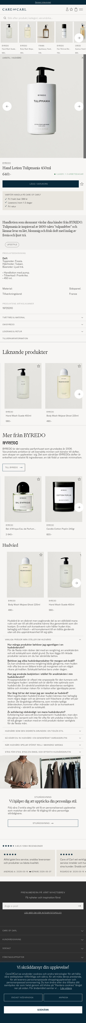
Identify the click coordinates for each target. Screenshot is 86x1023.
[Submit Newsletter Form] (79, 906)
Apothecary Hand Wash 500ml (45, 49)
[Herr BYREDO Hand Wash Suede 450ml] (9, 32)
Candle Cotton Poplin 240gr (61, 528)
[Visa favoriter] (71, 9)
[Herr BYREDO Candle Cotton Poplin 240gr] (63, 499)
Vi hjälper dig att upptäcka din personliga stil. (43, 801)
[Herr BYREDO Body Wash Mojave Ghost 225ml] (27, 32)
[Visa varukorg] (76, 10)
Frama (41, 46)
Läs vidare (66, 988)
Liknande (25, 352)
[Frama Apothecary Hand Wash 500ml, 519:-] (46, 38)
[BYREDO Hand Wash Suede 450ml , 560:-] (9, 38)
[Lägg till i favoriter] (37, 366)
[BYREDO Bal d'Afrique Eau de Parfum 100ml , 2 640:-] (23, 506)
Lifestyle (12, 244)
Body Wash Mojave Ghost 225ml (27, 49)
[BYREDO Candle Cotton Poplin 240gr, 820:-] (63, 506)
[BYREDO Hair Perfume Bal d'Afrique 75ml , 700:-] (64, 38)
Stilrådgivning (42, 797)
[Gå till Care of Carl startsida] (14, 9)
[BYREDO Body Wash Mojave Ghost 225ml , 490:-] (27, 38)
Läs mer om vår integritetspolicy (43, 913)
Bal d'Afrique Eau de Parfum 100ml (20, 529)
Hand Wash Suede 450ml (8, 49)
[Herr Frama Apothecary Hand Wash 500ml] (45, 32)
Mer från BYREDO (24, 435)
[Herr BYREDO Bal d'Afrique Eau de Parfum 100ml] (23, 499)
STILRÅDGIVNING (41, 823)
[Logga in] (67, 9)
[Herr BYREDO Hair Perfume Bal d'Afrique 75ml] (64, 32)
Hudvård (16, 58)
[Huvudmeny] (81, 9)
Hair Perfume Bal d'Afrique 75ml (63, 49)
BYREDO (5, 46)
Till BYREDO (13, 467)
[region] (43, 863)
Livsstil (6, 58)
